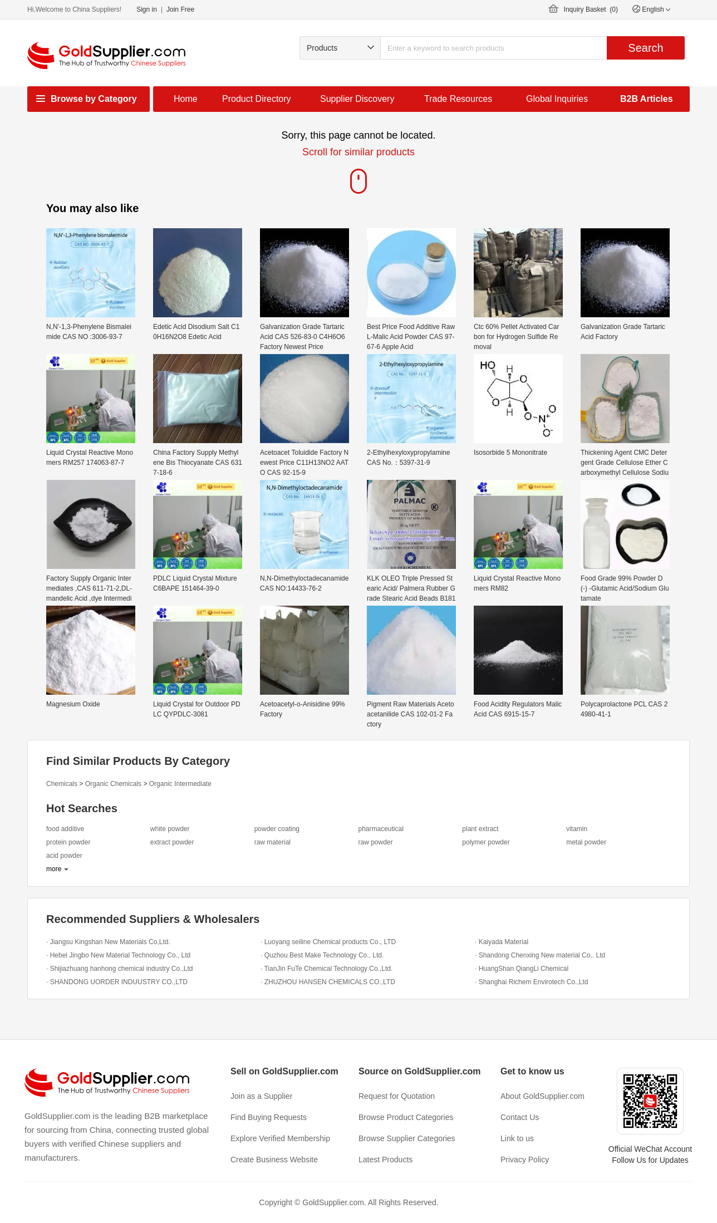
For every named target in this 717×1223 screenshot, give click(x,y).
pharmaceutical (380, 829)
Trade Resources (458, 99)
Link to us (517, 1138)
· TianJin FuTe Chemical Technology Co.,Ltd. (326, 968)
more (53, 869)
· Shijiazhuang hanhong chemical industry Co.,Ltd (119, 968)
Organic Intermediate (180, 784)
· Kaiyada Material (501, 942)
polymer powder (485, 842)
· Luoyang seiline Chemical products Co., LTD (328, 942)
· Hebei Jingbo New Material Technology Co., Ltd (118, 955)
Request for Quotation (396, 1096)
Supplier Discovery (357, 99)
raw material (272, 842)
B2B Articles (646, 99)
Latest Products (385, 1159)
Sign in (146, 9)
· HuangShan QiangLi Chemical (521, 968)
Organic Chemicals (113, 784)
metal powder (586, 842)
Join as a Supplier (261, 1096)
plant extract (480, 829)
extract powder (172, 842)
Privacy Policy (524, 1159)
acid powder (64, 855)
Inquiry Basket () (591, 9)
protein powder (68, 842)
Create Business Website (274, 1159)
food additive (65, 829)
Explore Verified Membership (280, 1138)
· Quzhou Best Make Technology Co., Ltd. (322, 955)
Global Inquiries (557, 99)
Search (645, 48)
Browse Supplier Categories (406, 1138)
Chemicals (61, 784)
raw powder (375, 842)
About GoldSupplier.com (542, 1096)
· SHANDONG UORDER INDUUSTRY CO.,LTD (117, 982)
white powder (170, 829)
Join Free (180, 9)
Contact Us (519, 1117)
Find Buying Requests (268, 1117)
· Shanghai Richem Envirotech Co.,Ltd (531, 982)
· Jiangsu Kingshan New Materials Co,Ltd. (108, 942)
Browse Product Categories (405, 1117)
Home (186, 99)
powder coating (276, 829)
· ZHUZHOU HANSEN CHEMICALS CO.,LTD (328, 982)
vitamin (576, 829)
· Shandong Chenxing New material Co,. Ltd (540, 955)
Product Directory (256, 99)
